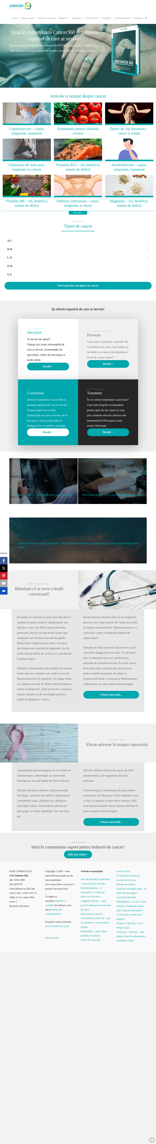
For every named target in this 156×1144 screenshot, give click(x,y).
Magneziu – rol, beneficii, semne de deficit (129, 203)
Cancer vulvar (123, 871)
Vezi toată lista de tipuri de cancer (78, 285)
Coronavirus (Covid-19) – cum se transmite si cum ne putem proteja (96, 922)
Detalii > (48, 366)
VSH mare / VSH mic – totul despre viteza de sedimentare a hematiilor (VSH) (131, 936)
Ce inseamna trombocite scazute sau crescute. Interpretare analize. (128, 880)
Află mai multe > (78, 854)
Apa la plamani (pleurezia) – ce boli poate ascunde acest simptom (130, 914)
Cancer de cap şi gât (90, 940)
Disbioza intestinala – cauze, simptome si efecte (77, 203)
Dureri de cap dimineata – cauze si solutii (129, 131)
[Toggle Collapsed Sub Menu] (78, 241)
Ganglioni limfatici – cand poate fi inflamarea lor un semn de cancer (96, 905)
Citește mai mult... (111, 694)
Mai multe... (78, 212)
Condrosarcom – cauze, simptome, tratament (26, 131)
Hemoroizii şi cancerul (92, 914)
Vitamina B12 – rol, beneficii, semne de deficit (78, 167)
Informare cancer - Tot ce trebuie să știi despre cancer (113, 494)
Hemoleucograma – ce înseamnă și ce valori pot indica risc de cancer (93, 892)
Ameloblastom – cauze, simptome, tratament (129, 167)
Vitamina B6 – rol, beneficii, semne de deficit (26, 203)
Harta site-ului (52, 937)
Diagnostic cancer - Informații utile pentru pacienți (43, 494)
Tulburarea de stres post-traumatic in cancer (26, 167)
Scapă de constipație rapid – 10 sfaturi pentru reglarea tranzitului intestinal (131, 893)
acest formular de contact (57, 926)
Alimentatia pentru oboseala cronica (78, 131)
